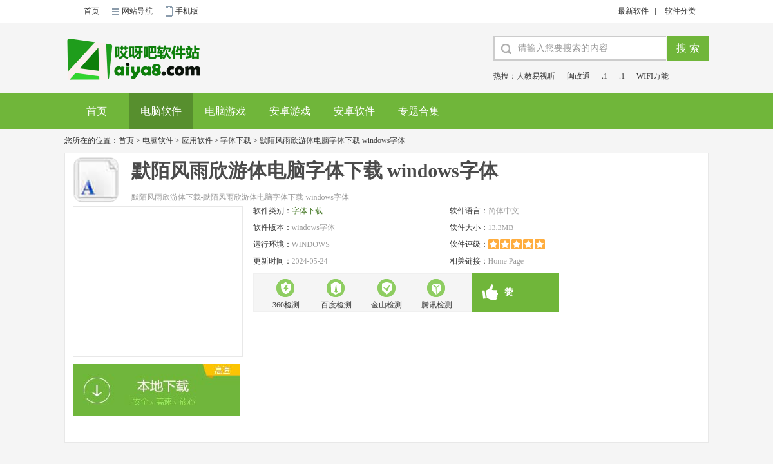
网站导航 (137, 10)
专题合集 (418, 111)
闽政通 (578, 76)
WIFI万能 (652, 76)
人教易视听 (536, 76)
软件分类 (680, 10)
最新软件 (633, 10)
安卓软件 (354, 111)
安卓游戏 (289, 111)
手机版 (186, 10)
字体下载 (235, 140)
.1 (604, 76)
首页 (91, 10)
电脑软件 (161, 111)
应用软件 (197, 140)
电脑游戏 (225, 111)
